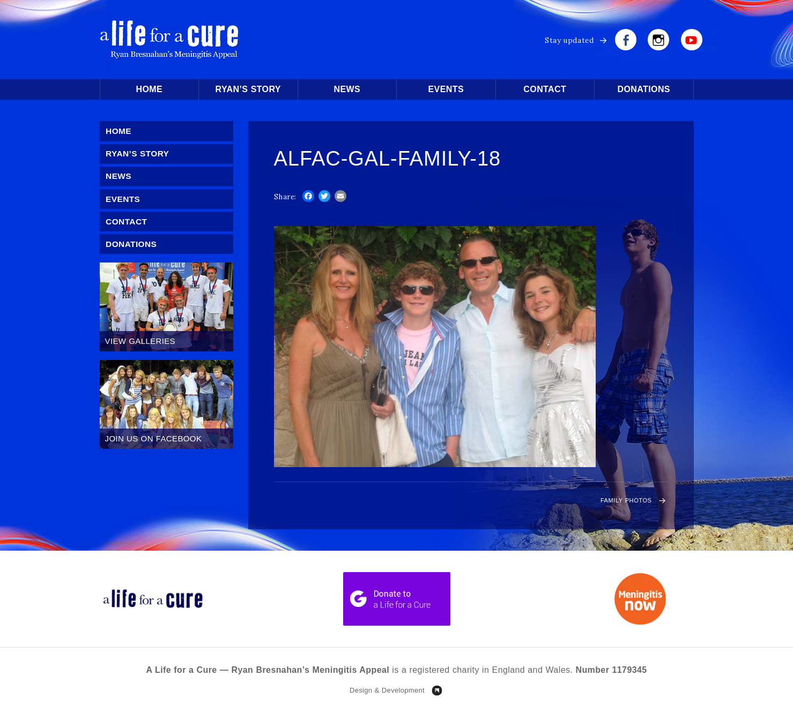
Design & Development (387, 693)
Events (446, 89)
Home (149, 89)
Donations (644, 89)
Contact (544, 89)
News (346, 89)
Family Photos (617, 502)
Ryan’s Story (248, 89)
